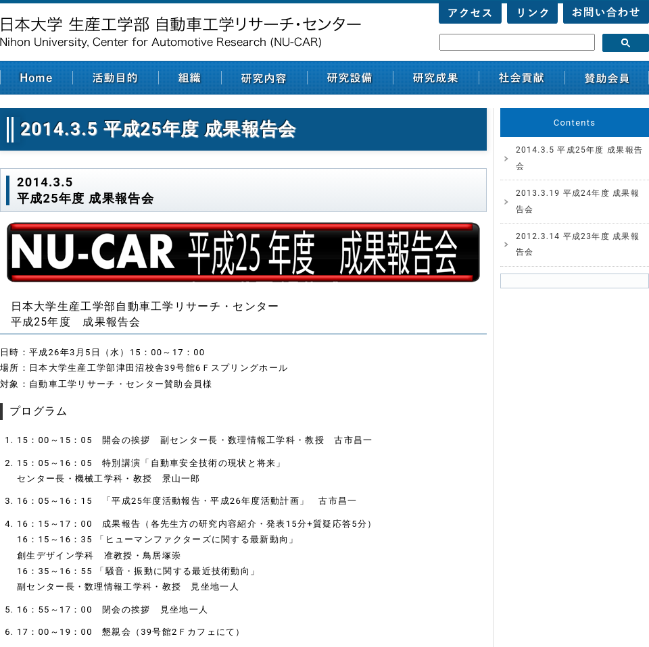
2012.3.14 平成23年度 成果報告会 (578, 244)
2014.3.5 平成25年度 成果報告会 (579, 157)
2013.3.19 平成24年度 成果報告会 (578, 200)
